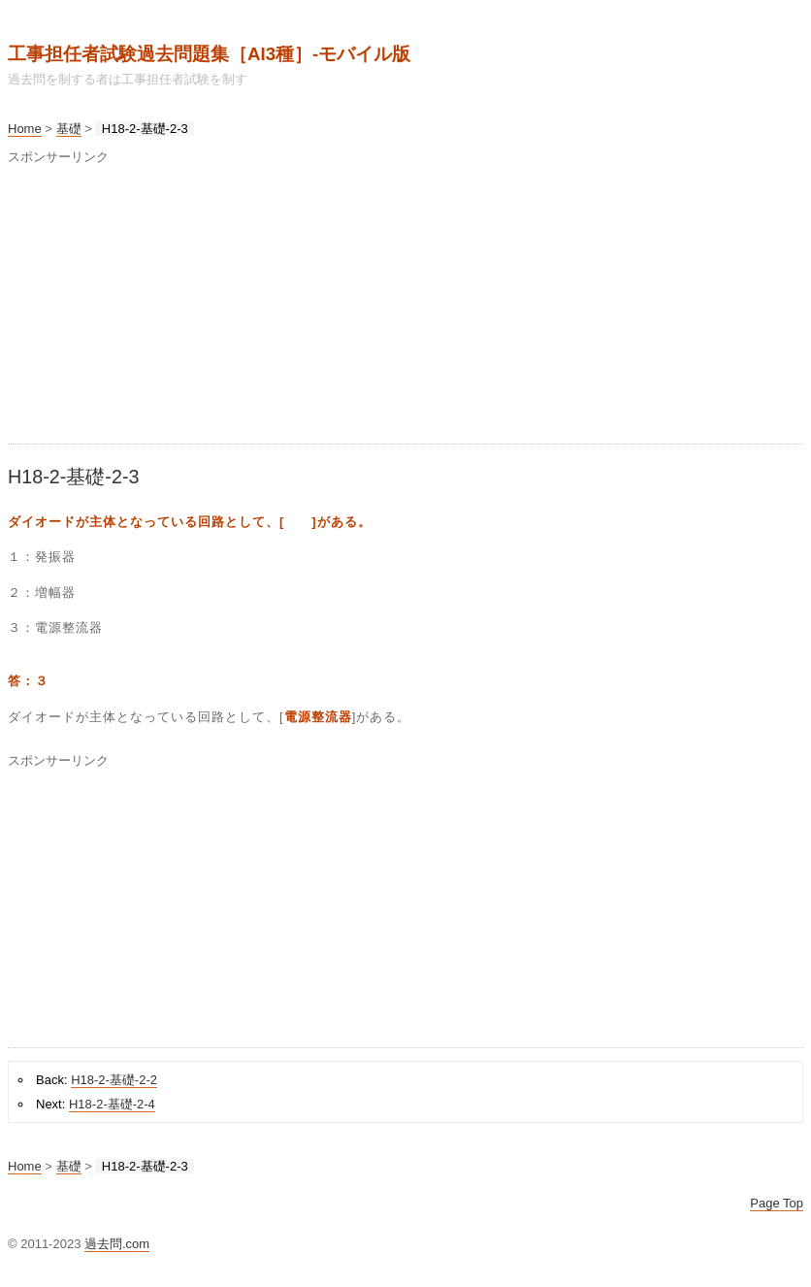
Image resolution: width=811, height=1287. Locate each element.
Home (25, 128)
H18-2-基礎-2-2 (114, 1079)
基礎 (68, 128)
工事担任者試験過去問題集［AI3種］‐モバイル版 (209, 54)
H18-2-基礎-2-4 (112, 1104)
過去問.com (116, 1244)
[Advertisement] (405, 308)
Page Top (776, 1203)
